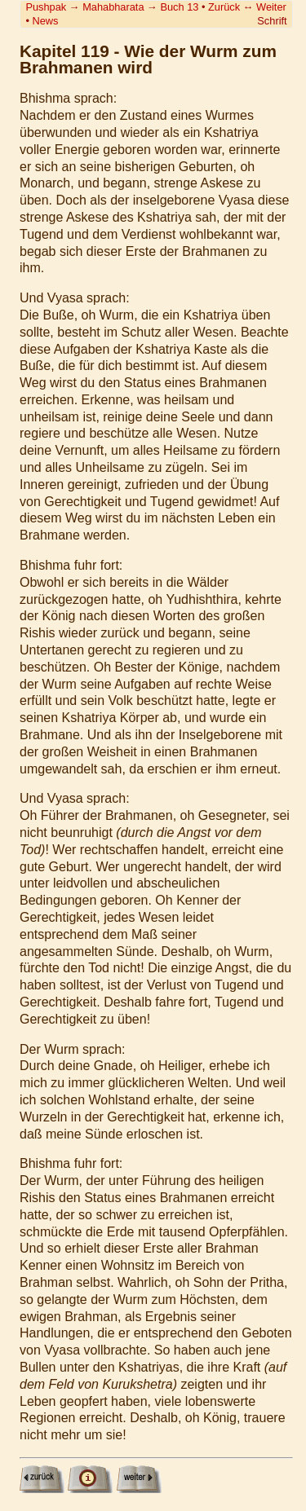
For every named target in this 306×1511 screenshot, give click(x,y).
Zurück (224, 7)
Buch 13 (179, 7)
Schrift (271, 21)
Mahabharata (113, 7)
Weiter (271, 7)
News (45, 21)
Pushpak (45, 7)
